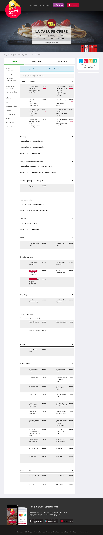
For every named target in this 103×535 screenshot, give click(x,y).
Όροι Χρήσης (74, 532)
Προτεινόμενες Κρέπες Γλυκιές (31, 141)
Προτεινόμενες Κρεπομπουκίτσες (32, 204)
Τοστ (7, 102)
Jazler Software (47, 532)
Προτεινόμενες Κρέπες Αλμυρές (32, 147)
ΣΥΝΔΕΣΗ (73, 5)
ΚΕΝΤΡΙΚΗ (33, 5)
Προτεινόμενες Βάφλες (28, 223)
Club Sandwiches (11, 106)
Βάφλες (9, 98)
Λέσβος (13, 55)
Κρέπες (9, 74)
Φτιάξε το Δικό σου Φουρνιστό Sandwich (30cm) (38, 172)
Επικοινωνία (84, 532)
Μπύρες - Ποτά (10, 126)
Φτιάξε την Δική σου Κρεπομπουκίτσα (34, 210)
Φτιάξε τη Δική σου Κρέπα (30, 153)
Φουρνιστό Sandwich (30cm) (11, 80)
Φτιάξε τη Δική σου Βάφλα (30, 229)
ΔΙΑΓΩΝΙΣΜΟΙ (45, 5)
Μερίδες (8, 110)
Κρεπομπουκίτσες (11, 92)
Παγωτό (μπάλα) (11, 114)
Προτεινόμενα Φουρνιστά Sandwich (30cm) (36, 166)
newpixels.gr (64, 532)
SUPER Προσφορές (9, 69)
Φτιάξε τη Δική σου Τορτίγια (10, 87)
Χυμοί (8, 118)
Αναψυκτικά (10, 122)
